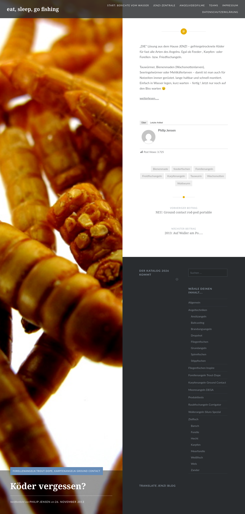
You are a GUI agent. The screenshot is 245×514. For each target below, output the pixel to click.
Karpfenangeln (176, 176)
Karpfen (196, 444)
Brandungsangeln (201, 328)
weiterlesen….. (149, 98)
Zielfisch (193, 419)
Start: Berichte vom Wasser (128, 5)
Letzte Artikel (156, 122)
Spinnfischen (198, 354)
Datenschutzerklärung (220, 12)
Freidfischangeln (152, 176)
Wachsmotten (215, 176)
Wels (194, 463)
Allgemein (194, 302)
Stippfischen (198, 360)
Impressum (230, 5)
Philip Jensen (40, 501)
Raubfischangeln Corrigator (204, 404)
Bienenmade (160, 168)
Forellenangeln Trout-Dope (33, 471)
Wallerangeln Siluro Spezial (204, 411)
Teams (213, 5)
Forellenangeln (204, 168)
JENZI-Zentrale (164, 5)
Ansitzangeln (198, 316)
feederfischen (182, 168)
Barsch (195, 425)
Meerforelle (198, 451)
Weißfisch (197, 457)
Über (143, 122)
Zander (195, 470)
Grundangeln (198, 348)
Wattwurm (183, 183)
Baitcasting (197, 322)
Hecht (194, 438)
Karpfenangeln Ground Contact (77, 471)
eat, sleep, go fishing (33, 9)
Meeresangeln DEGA (201, 389)
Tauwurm (196, 176)
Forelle (195, 432)
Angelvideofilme (192, 5)
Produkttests (196, 397)
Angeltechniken (197, 309)
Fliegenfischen (199, 341)
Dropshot (196, 335)
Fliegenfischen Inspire (201, 367)
